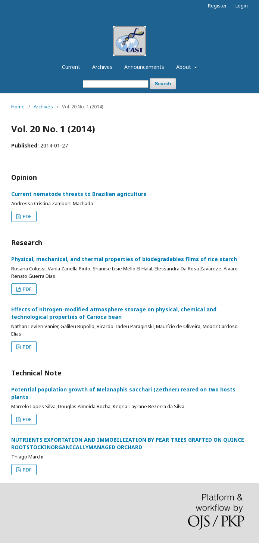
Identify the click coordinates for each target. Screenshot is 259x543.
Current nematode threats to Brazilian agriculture (79, 193)
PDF (26, 216)
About (184, 66)
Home (18, 106)
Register (217, 5)
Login (241, 5)
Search (163, 83)
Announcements (144, 66)
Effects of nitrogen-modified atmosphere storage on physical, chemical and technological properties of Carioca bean (113, 313)
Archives (102, 66)
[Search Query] (116, 84)
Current (71, 66)
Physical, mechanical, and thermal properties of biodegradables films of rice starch (124, 259)
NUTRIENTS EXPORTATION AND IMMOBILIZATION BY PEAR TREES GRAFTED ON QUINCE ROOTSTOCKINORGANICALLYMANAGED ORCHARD (127, 443)
